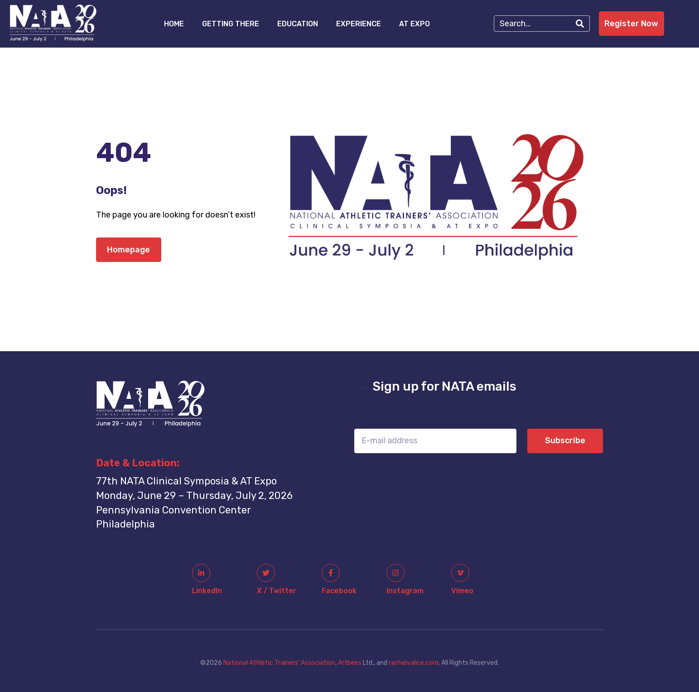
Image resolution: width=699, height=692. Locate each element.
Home (174, 23)
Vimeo (462, 590)
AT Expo (414, 23)
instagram (405, 590)
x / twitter (276, 590)
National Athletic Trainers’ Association (279, 663)
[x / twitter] (266, 573)
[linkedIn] (201, 573)
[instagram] (395, 573)
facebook (339, 590)
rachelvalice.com (414, 663)
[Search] (579, 23)
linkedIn (207, 590)
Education (297, 23)
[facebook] (331, 573)
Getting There (230, 23)
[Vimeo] (460, 573)
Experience (358, 23)
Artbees (350, 663)
